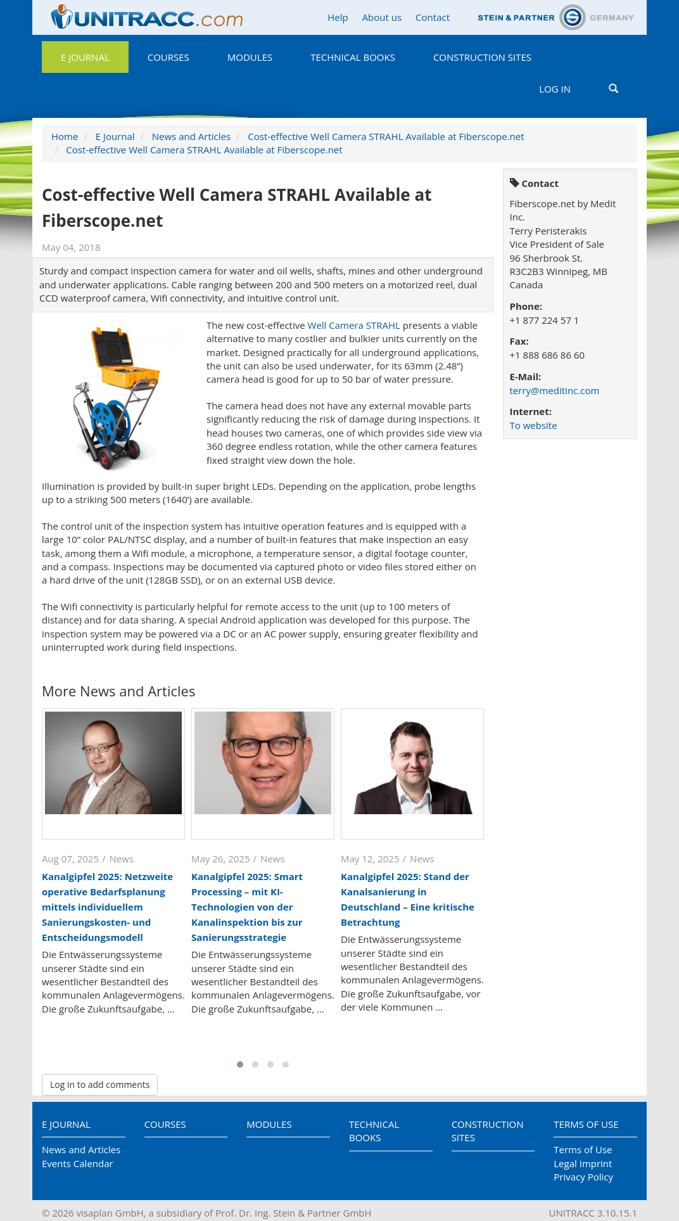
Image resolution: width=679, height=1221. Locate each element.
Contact (433, 17)
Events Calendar (77, 1163)
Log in (555, 88)
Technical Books (352, 57)
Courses (168, 57)
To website (533, 425)
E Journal (85, 57)
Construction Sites (482, 57)
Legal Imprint (583, 1163)
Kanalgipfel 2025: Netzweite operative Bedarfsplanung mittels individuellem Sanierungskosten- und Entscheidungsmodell (107, 906)
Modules (249, 57)
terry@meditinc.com (555, 390)
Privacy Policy (583, 1176)
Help (337, 17)
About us (382, 17)
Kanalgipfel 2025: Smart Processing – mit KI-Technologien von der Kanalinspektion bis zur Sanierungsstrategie (247, 906)
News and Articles (191, 136)
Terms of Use (586, 1124)
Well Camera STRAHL (354, 325)
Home (64, 136)
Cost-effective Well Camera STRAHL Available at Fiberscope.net (386, 136)
